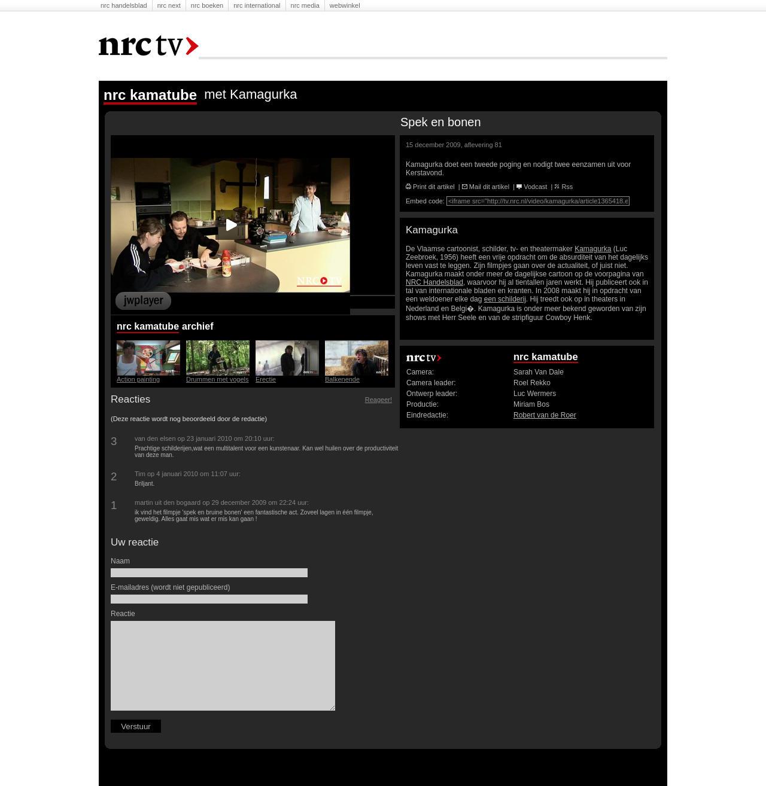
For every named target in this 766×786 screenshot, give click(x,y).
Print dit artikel (430, 186)
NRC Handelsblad (124, 5)
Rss (563, 186)
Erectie (266, 379)
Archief (199, 326)
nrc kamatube (148, 326)
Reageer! (378, 399)
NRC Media (305, 5)
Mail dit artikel (485, 186)
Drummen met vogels (217, 379)
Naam (122, 561)
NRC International (256, 5)
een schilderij (505, 299)
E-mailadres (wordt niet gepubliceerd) (172, 587)
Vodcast (531, 186)
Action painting (138, 379)
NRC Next (169, 5)
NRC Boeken (207, 5)
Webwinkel (345, 5)
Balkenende (342, 379)
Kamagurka (592, 249)
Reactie (124, 614)
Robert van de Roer (544, 415)
